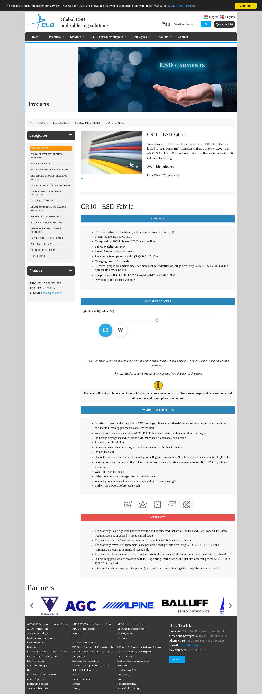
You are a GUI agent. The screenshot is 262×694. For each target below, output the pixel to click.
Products (55, 36)
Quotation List (224, 24)
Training (76, 688)
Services (75, 36)
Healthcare (38, 256)
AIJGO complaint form (37, 629)
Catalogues (139, 36)
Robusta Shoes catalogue (38, 684)
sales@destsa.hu (52, 292)
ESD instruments (41, 163)
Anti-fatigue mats (42, 244)
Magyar (211, 16)
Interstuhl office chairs (47, 238)
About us (162, 36)
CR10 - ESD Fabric (114, 123)
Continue (245, 6)
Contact (183, 36)
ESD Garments (61, 123)
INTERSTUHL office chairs (84, 670)
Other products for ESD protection (46, 193)
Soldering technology (126, 684)
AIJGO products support (107, 36)
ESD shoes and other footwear (51, 185)
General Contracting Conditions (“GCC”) (90, 665)
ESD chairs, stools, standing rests (49, 178)
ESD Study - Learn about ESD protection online (93, 647)
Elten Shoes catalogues (37, 665)
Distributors (32, 647)
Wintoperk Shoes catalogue (129, 688)
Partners (76, 674)
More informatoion (186, 6)
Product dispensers (43, 250)
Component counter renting (84, 642)
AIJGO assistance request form (131, 624)
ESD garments (78, 656)
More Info (177, 659)
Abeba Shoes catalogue (37, 633)
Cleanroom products (44, 200)
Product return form (81, 679)
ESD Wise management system (49, 169)
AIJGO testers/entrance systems (46, 156)
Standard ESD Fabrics (87, 123)
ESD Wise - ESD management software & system (139, 647)
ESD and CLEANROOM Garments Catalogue (47, 651)
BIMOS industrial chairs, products (46, 230)
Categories (38, 135)
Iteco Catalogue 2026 (126, 670)
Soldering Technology (46, 216)
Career (75, 638)
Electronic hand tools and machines (48, 209)
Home (36, 36)
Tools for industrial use (47, 222)
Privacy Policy (123, 674)
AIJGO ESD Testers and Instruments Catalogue (48, 624)
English (227, 16)
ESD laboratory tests (36, 661)
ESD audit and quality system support (134, 651)
